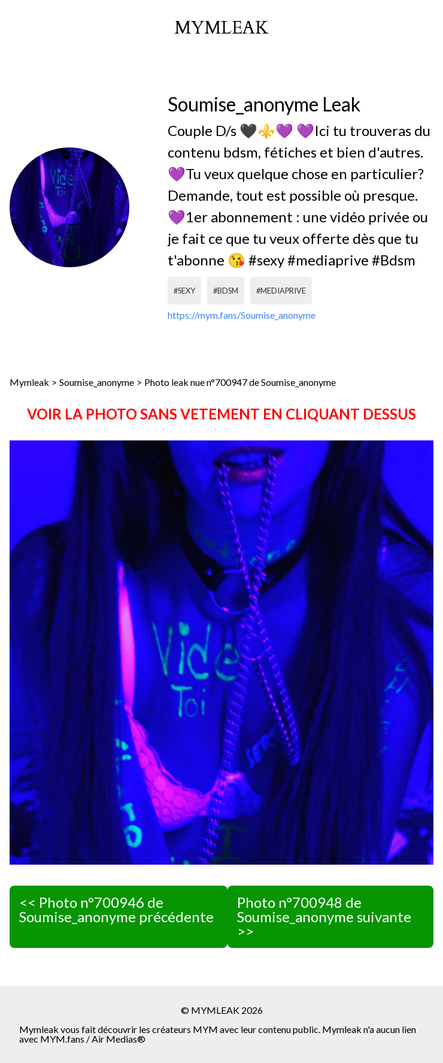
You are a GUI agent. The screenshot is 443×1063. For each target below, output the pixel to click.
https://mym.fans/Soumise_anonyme (241, 315)
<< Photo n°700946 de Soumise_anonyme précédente (116, 909)
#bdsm (225, 290)
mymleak (221, 28)
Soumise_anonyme (96, 382)
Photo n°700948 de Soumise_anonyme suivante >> (324, 916)
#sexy (184, 290)
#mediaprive (281, 290)
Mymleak (29, 382)
